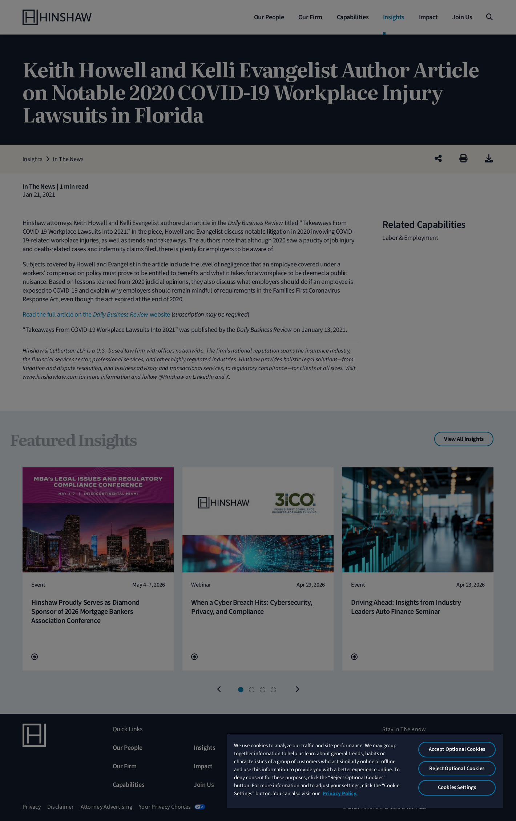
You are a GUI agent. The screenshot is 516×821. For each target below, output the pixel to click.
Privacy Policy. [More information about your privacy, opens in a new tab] (340, 793)
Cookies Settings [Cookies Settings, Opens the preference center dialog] (457, 787)
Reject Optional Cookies (456, 768)
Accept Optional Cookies (457, 749)
